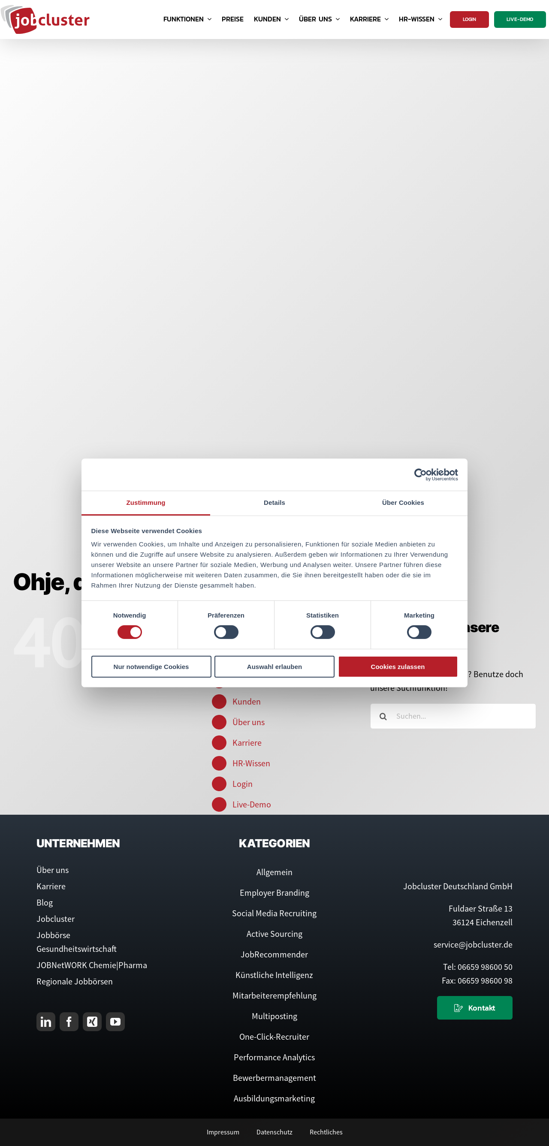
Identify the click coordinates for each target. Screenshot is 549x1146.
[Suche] (383, 716)
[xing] (92, 1021)
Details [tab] (274, 502)
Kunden (246, 701)
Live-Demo (251, 804)
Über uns (248, 722)
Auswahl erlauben (274, 666)
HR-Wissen (251, 763)
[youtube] (115, 1021)
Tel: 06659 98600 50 (478, 966)
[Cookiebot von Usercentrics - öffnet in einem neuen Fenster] (420, 474)
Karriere (247, 742)
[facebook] (69, 1021)
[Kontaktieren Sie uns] (475, 1008)
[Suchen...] (453, 716)
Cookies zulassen (398, 666)
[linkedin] (45, 1021)
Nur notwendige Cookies (151, 666)
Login (242, 783)
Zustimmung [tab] (146, 502)
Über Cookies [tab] (403, 502)
